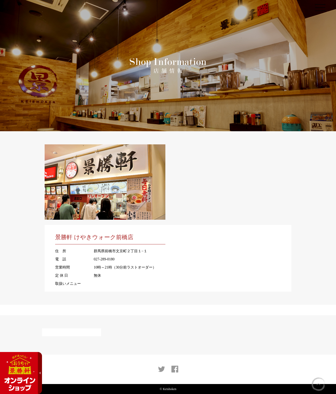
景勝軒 (25, 9)
